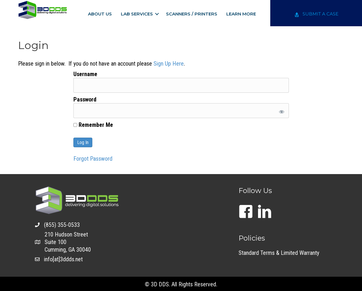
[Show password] (280, 110)
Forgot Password (92, 158)
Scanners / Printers (191, 14)
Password (84, 99)
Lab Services (137, 14)
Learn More (241, 14)
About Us (100, 14)
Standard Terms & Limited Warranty (279, 252)
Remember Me (93, 124)
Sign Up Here (168, 63)
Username (85, 74)
